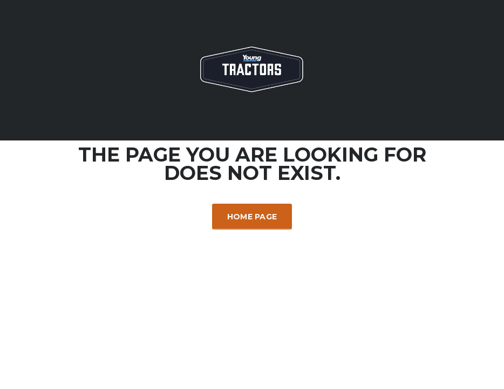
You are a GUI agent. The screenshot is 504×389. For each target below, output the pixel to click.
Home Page (252, 217)
